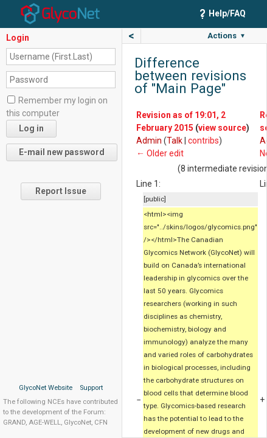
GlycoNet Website (45, 388)
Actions (226, 35)
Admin (149, 140)
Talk (174, 140)
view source (222, 128)
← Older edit (160, 153)
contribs (203, 140)
